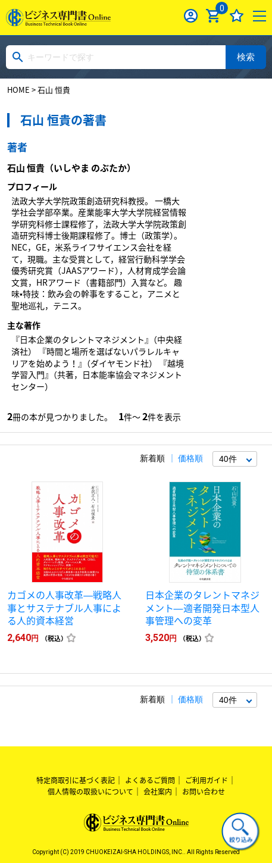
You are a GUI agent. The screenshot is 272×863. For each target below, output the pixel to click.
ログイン (191, 16)
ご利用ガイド (206, 780)
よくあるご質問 (150, 780)
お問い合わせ (203, 791)
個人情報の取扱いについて (90, 791)
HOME (18, 89)
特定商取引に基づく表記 (75, 780)
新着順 (152, 458)
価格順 (190, 458)
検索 (246, 57)
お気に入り (236, 16)
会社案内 (157, 791)
